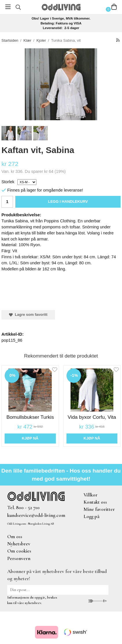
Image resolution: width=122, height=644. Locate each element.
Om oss (14, 537)
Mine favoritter (99, 509)
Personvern (18, 558)
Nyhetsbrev (18, 544)
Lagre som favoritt (28, 314)
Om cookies (19, 551)
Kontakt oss (95, 502)
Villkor (90, 495)
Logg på (91, 516)
